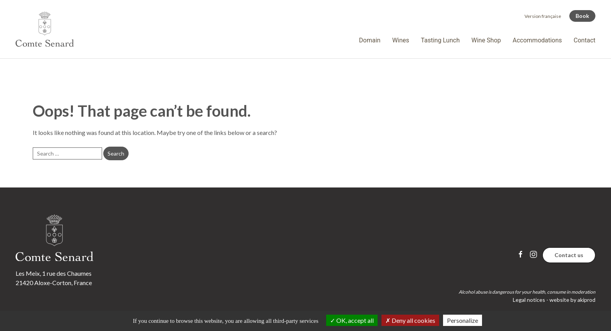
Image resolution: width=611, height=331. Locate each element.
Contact (584, 40)
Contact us (568, 255)
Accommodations (537, 40)
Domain (369, 40)
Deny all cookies (410, 320)
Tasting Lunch (440, 40)
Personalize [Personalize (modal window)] (462, 320)
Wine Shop (486, 40)
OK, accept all (352, 320)
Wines (400, 40)
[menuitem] (542, 16)
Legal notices (529, 299)
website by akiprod (572, 299)
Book (582, 15)
